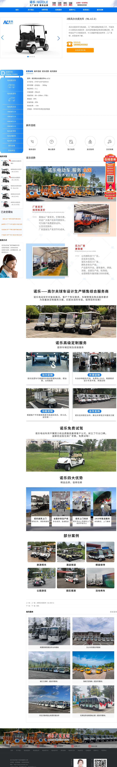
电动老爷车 (11, 131)
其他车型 (11, 150)
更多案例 (113, 612)
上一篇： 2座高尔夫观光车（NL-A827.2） (43, 603)
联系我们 (86, 10)
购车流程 (37, 71)
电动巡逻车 (27, 750)
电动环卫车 (11, 141)
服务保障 (100, 10)
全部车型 (45, 9)
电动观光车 (36, 750)
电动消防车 (11, 136)
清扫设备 (11, 146)
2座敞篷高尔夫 (11, 111)
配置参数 (29, 71)
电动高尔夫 (11, 107)
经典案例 (58, 10)
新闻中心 (72, 10)
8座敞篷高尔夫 (11, 126)
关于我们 (31, 10)
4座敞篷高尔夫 (11, 116)
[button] (2, 37)
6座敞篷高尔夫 (11, 121)
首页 (17, 10)
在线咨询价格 (80, 50)
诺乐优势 (45, 71)
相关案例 (53, 71)
